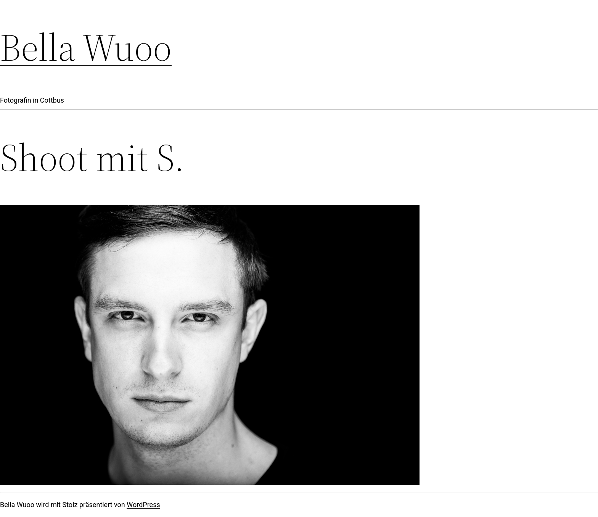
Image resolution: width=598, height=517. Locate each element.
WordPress (143, 505)
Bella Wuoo (86, 47)
